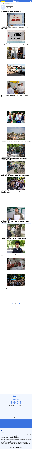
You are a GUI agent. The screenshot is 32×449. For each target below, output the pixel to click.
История (2, 409)
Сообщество (18, 409)
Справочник (3, 413)
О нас (17, 408)
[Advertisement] (16, 104)
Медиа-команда (9, 7)
